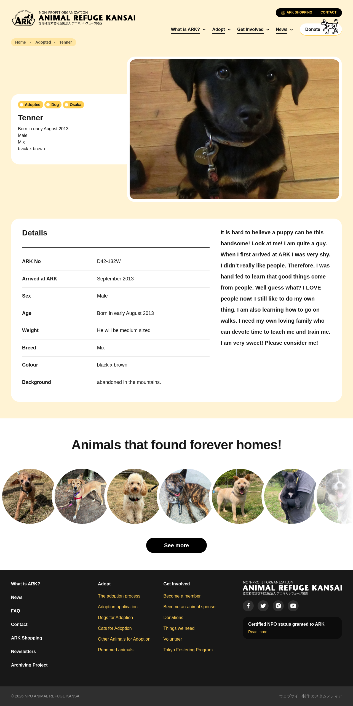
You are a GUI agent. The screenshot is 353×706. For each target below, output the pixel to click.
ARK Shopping (26, 638)
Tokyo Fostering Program (188, 649)
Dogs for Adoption (115, 617)
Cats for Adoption (115, 628)
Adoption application (118, 606)
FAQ (15, 611)
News (282, 29)
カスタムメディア (326, 696)
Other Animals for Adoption (124, 639)
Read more (257, 632)
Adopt (218, 29)
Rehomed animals (115, 649)
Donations (173, 617)
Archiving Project (29, 665)
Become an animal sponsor (190, 606)
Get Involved (250, 29)
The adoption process (119, 596)
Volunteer (173, 639)
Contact (19, 624)
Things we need (179, 628)
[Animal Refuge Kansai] (73, 17)
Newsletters (23, 651)
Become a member (182, 596)
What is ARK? (185, 29)
